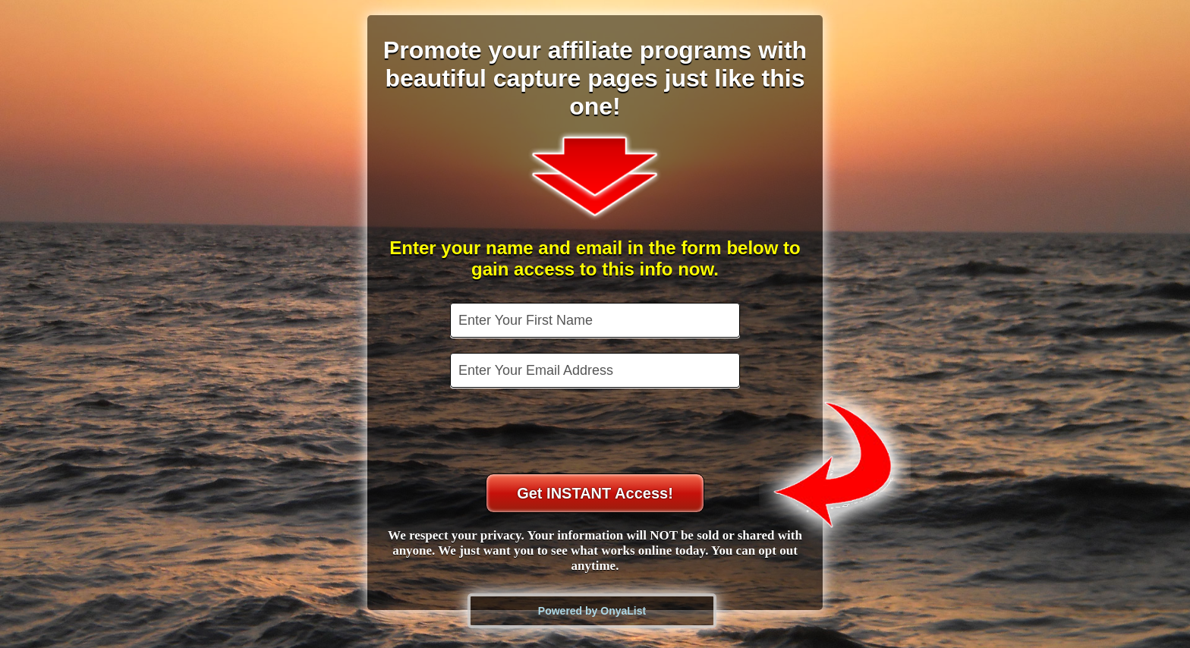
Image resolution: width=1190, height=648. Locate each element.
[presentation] (596, 432)
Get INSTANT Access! (595, 493)
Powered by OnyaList (592, 611)
